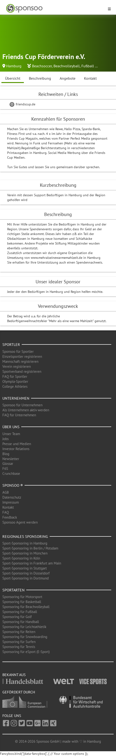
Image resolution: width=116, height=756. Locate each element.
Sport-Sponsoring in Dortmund (25, 578)
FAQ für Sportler (14, 376)
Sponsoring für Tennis (18, 646)
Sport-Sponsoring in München (24, 553)
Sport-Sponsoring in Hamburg (24, 543)
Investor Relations (15, 449)
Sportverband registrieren (21, 371)
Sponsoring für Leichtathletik (24, 626)
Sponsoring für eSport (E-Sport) (26, 651)
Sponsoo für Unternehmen (22, 405)
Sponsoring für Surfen (19, 641)
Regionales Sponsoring (25, 536)
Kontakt (90, 78)
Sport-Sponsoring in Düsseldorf (26, 573)
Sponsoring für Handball (20, 621)
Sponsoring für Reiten (18, 631)
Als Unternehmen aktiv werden (25, 410)
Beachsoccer (42, 66)
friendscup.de (22, 104)
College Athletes (14, 386)
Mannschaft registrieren (20, 361)
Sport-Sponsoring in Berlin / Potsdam (30, 548)
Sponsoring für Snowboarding (24, 636)
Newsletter (10, 459)
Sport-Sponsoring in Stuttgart (24, 568)
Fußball (87, 66)
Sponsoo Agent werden (20, 522)
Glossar (7, 463)
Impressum (10, 502)
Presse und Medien (16, 444)
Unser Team (11, 434)
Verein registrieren (16, 366)
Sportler (11, 344)
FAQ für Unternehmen (19, 415)
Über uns (11, 426)
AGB (5, 492)
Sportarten (13, 590)
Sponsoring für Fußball (19, 611)
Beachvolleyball (66, 66)
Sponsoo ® (12, 485)
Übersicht (12, 78)
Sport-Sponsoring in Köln (21, 558)
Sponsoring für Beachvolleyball (25, 606)
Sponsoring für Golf (17, 616)
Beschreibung (40, 78)
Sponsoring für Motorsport (22, 596)
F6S (5, 468)
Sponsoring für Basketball (21, 601)
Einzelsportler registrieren (22, 356)
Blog (5, 454)
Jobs (5, 439)
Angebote (67, 78)
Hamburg (13, 66)
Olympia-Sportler (15, 381)
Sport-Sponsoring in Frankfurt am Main (31, 563)
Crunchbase (11, 473)
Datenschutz (11, 497)
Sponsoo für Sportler (18, 351)
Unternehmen (15, 398)
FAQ (5, 512)
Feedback (9, 517)
